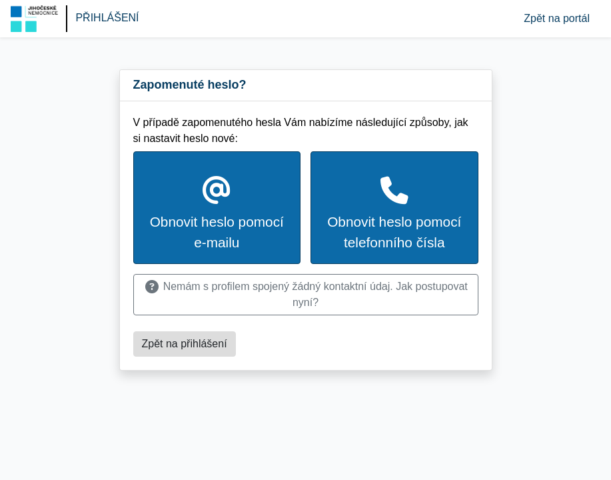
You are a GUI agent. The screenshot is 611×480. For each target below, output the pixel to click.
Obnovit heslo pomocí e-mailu (217, 213)
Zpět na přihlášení (184, 343)
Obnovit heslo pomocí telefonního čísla (394, 213)
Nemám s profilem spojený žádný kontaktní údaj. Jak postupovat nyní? (305, 294)
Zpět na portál (557, 18)
